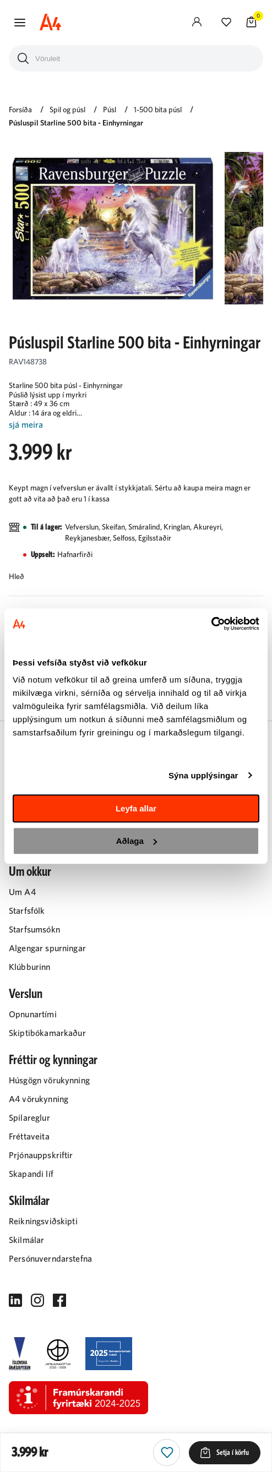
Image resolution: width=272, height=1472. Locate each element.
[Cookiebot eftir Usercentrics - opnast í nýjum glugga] (211, 624)
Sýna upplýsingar (203, 775)
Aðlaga (136, 841)
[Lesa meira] (136, 425)
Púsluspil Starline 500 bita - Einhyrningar (76, 123)
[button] (20, 23)
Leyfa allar (136, 808)
